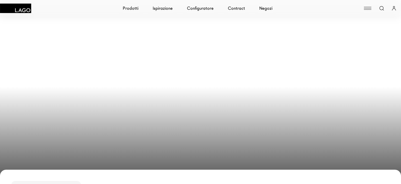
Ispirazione (163, 8)
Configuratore (200, 8)
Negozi (265, 8)
